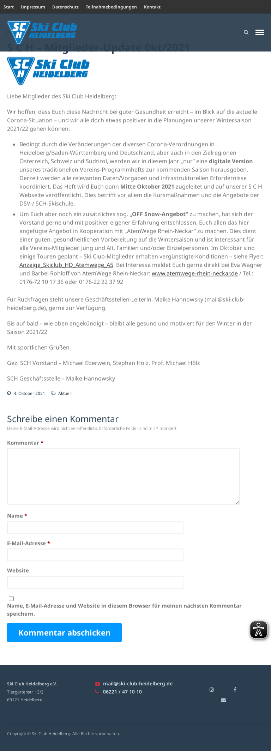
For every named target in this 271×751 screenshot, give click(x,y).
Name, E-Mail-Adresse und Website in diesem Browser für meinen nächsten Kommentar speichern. (124, 609)
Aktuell (65, 393)
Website (18, 570)
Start (9, 7)
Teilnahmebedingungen (111, 7)
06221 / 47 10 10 (118, 691)
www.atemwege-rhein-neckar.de (195, 273)
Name (17, 515)
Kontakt (152, 7)
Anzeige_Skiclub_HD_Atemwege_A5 (66, 265)
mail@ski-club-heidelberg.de (134, 683)
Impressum (33, 7)
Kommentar (25, 442)
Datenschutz (65, 7)
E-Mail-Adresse (28, 543)
